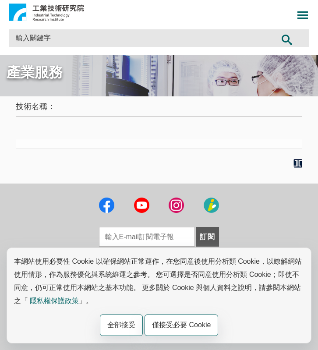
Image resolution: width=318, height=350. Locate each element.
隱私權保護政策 (54, 300)
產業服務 (35, 72)
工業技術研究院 (46, 12)
